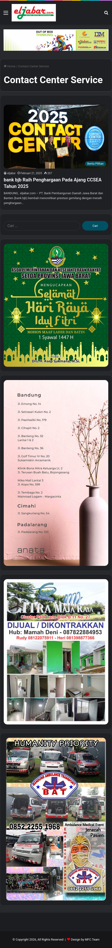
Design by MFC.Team (85, 939)
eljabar (11, 173)
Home (9, 66)
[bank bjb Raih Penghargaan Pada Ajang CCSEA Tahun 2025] (56, 137)
